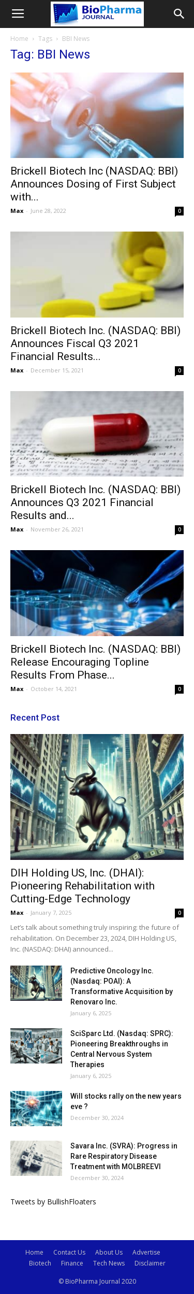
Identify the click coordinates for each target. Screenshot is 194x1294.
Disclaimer (150, 1263)
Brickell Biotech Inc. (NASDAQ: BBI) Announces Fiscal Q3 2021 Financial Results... (95, 343)
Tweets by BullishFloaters (53, 1201)
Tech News (109, 1263)
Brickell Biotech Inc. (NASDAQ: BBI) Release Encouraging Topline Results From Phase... (95, 662)
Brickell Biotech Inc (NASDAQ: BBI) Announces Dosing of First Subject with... (94, 184)
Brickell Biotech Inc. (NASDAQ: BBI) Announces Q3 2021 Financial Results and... (95, 502)
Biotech (40, 1263)
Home (19, 38)
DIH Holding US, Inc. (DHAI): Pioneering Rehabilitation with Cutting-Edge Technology (82, 886)
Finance (72, 1263)
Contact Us (69, 1252)
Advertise (146, 1252)
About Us (109, 1252)
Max (16, 210)
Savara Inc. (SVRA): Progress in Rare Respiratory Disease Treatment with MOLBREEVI (123, 1156)
